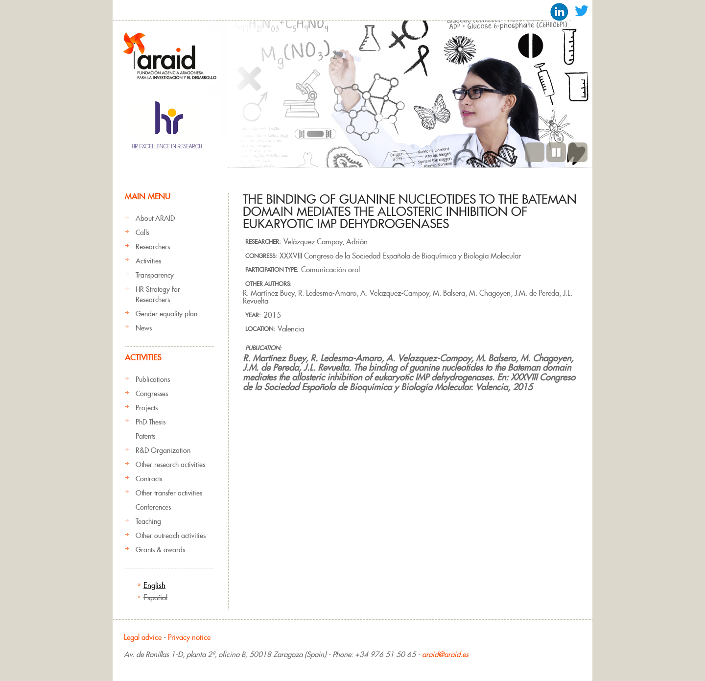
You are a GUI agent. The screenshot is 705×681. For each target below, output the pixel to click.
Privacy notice (189, 637)
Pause (556, 152)
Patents (145, 436)
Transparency (155, 275)
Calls (142, 232)
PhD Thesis (150, 422)
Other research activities (170, 464)
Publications (153, 379)
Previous (534, 152)
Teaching (148, 521)
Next (578, 152)
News (144, 328)
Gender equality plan (166, 313)
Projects (147, 407)
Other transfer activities (169, 493)
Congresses (152, 393)
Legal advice (143, 637)
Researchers (153, 246)
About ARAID (155, 218)
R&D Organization (163, 450)
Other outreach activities (171, 535)
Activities (148, 261)
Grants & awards (160, 549)
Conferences (153, 507)
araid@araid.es (445, 654)
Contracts (149, 478)
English (154, 585)
